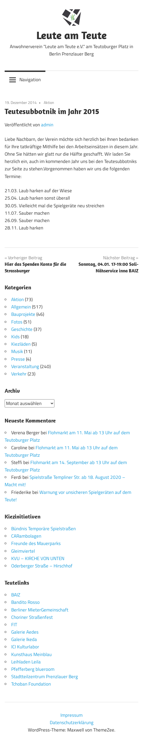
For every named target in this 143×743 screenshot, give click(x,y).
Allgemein (21, 306)
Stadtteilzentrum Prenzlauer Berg (44, 676)
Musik (17, 351)
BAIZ (15, 594)
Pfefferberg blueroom (32, 669)
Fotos (16, 321)
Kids (15, 336)
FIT (14, 624)
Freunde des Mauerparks (36, 543)
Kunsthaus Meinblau (31, 654)
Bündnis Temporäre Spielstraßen (43, 528)
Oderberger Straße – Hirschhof (41, 565)
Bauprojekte (23, 314)
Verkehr (19, 373)
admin (47, 124)
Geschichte (22, 329)
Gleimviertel (23, 551)
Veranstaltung (25, 366)
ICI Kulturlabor (25, 646)
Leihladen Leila (26, 661)
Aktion (49, 102)
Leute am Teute (71, 35)
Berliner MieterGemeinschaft (39, 609)
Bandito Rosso (25, 602)
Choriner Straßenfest (32, 617)
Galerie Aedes (25, 632)
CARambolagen (26, 536)
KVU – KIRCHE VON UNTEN (37, 558)
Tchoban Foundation (31, 683)
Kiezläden (21, 344)
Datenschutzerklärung (72, 722)
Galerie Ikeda (24, 639)
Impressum (71, 715)
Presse (18, 359)
